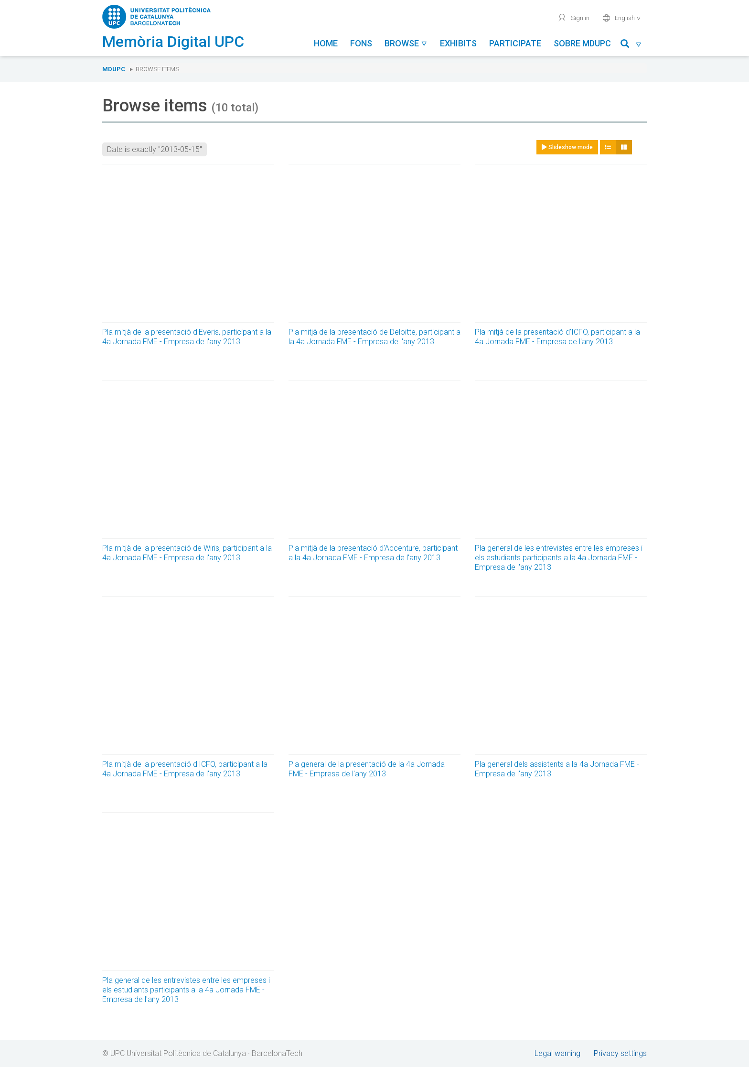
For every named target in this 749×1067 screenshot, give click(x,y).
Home (326, 43)
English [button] (621, 17)
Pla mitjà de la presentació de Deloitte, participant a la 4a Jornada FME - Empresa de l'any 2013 (374, 336)
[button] (631, 45)
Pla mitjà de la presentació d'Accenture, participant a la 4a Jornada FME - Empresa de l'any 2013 (373, 553)
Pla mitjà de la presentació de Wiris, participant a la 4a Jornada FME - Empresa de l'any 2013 (187, 553)
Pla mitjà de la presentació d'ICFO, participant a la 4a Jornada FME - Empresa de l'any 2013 (557, 336)
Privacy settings (620, 1053)
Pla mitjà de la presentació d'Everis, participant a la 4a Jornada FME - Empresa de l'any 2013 (186, 336)
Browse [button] (406, 43)
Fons (361, 43)
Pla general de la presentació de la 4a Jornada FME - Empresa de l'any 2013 (367, 769)
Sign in (573, 17)
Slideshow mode (567, 147)
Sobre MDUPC (582, 43)
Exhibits (458, 43)
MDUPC (113, 69)
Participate (515, 43)
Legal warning (557, 1053)
